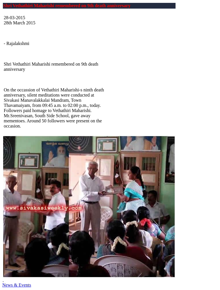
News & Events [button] (16, 285)
